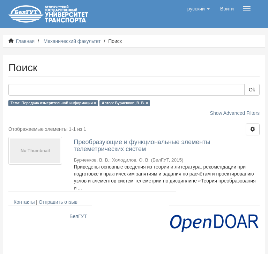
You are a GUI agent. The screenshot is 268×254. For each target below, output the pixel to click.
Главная (25, 41)
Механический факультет (72, 41)
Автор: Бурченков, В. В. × (125, 103)
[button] (198, 8)
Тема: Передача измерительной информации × (53, 103)
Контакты (24, 202)
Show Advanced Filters (235, 113)
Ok (252, 89)
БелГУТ (78, 216)
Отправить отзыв (58, 202)
